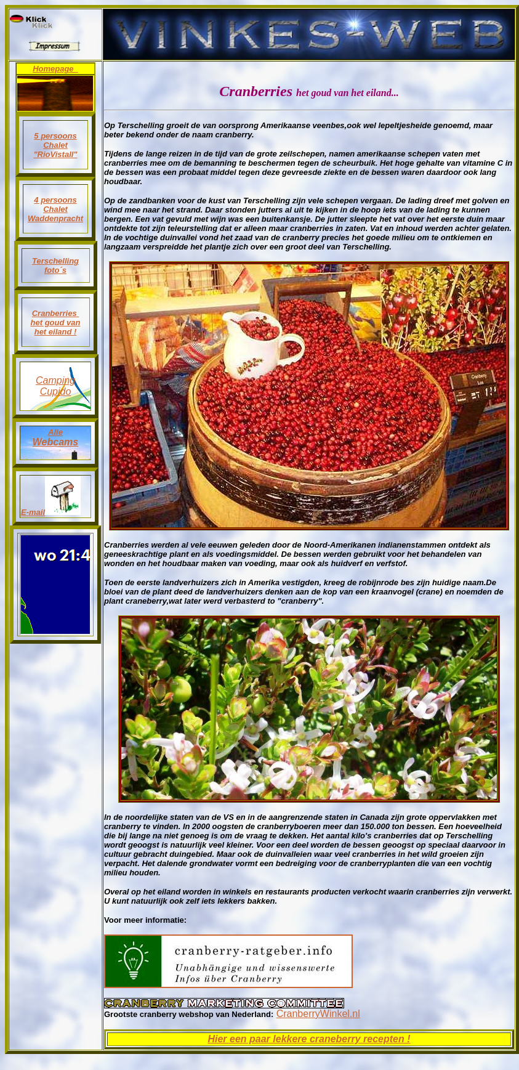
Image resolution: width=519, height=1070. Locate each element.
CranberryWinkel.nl (318, 1013)
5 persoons (55, 135)
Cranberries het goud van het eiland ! (56, 322)
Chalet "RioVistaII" (55, 149)
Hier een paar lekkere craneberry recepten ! (308, 1039)
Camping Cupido (55, 386)
